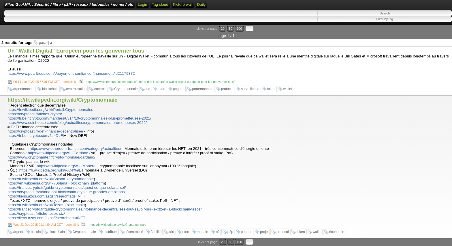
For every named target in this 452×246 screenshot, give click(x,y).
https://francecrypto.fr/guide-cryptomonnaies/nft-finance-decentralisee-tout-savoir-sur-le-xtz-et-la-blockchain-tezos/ (104, 209)
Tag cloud (160, 4)
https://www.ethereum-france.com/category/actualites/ (75, 148)
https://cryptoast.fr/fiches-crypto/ (34, 114)
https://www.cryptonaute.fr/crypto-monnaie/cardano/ (51, 157)
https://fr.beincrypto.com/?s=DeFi (35, 135)
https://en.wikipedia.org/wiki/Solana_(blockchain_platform (56, 183)
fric (147, 89)
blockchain (50, 89)
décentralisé (134, 232)
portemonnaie (202, 89)
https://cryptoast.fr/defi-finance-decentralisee (45, 131)
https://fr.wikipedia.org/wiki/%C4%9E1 (51, 170)
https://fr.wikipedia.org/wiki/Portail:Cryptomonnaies (50, 109)
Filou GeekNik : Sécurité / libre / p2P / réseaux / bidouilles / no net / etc (69, 4)
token (271, 89)
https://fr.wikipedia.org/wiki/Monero (66, 166)
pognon (178, 89)
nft (218, 232)
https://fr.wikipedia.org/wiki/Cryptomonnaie (62, 100)
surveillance (250, 89)
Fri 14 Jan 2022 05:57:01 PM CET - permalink (44, 81)
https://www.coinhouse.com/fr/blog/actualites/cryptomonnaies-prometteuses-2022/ (77, 122)
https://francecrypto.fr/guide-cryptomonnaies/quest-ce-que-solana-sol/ (66, 187)
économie (336, 232)
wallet (287, 89)
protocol (227, 89)
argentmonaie (23, 89)
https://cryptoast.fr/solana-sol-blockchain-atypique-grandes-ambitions (66, 192)
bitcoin (36, 232)
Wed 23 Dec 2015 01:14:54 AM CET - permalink (46, 224)
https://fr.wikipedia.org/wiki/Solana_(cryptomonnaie (50, 179)
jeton (45, 43)
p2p (230, 232)
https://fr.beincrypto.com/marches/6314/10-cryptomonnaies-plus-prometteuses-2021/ (79, 118)
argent (18, 232)
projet (264, 232)
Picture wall (183, 4)
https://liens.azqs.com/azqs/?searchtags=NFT (46, 196)
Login (142, 4)
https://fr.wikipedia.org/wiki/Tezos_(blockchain (46, 205)
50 (230, 28)
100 (239, 28)
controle (100, 89)
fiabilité (156, 232)
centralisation (76, 89)
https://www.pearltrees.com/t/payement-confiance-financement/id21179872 (71, 73)
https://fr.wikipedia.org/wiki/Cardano (58, 153)
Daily (201, 4)
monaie (202, 232)
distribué (110, 232)
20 (222, 28)
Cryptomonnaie (126, 89)
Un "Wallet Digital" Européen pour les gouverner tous (75, 51)
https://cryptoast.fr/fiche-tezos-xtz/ (36, 213)
